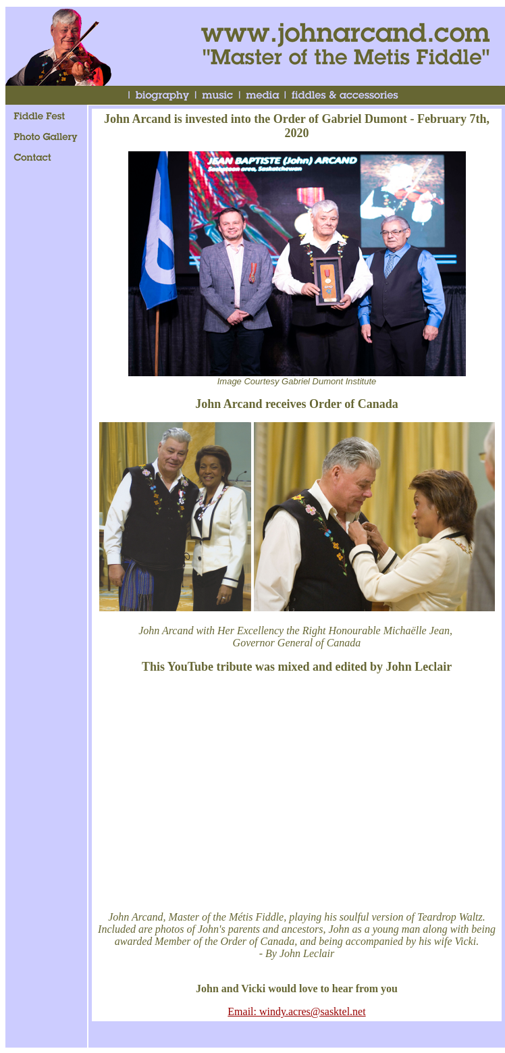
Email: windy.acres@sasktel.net (296, 1011)
